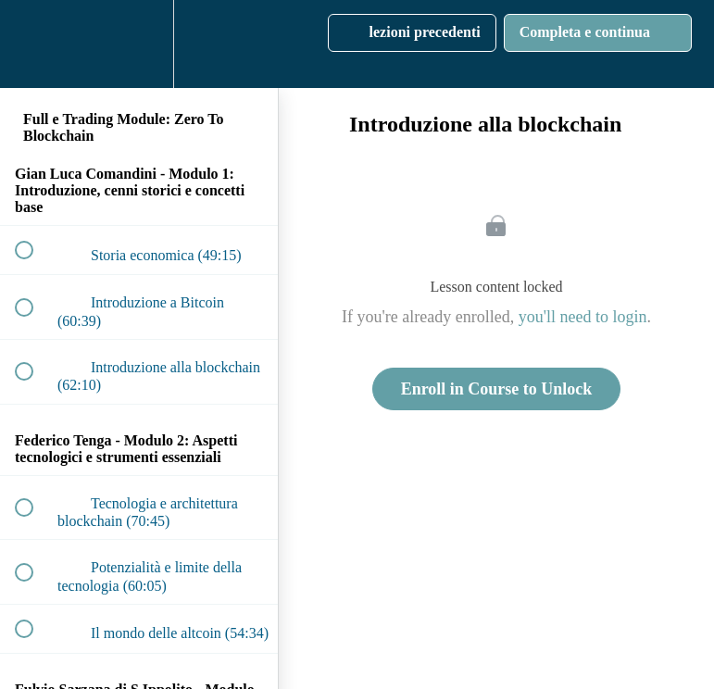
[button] (34, 44)
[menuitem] (139, 44)
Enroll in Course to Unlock (497, 389)
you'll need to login (583, 316)
